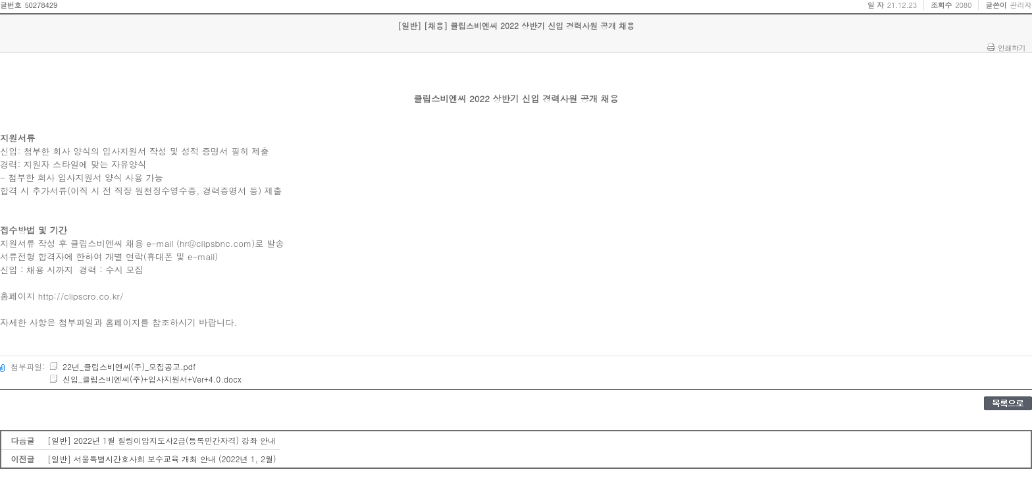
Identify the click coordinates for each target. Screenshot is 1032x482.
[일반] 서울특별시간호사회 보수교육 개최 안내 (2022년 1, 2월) (161, 458)
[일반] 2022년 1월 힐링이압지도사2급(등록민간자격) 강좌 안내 (161, 440)
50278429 (40, 5)
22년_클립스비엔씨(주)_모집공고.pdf (122, 366)
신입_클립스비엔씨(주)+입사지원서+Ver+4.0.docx (145, 379)
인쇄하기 (1011, 47)
